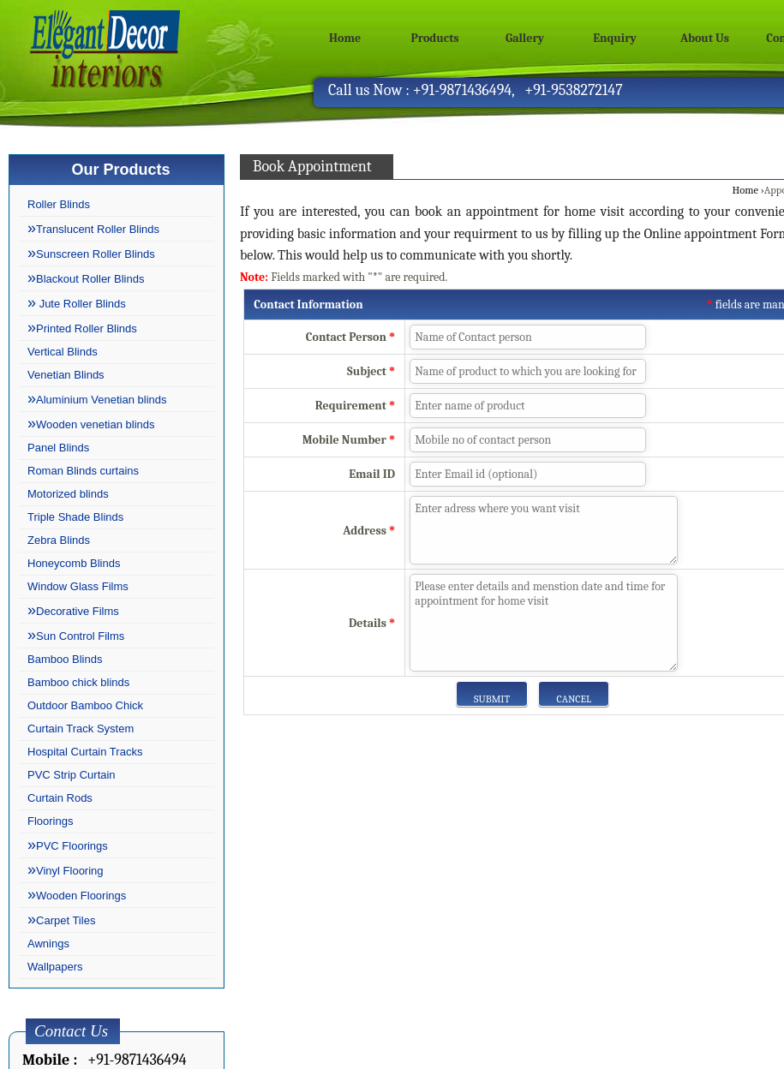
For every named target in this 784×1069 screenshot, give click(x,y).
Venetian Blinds (66, 374)
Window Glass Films (78, 586)
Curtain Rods (60, 797)
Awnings (48, 943)
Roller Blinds (58, 204)
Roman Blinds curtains (83, 470)
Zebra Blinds (58, 540)
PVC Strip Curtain (71, 774)
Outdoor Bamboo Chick (85, 705)
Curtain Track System (80, 728)
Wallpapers (55, 966)
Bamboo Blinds (64, 659)
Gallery (525, 38)
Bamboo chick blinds (78, 682)
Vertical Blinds (62, 351)
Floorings (50, 821)
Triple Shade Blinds (75, 517)
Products (435, 38)
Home (345, 38)
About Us (704, 38)
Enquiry (615, 38)
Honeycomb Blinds (73, 563)
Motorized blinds (68, 493)
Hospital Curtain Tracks (84, 751)
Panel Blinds (58, 447)
